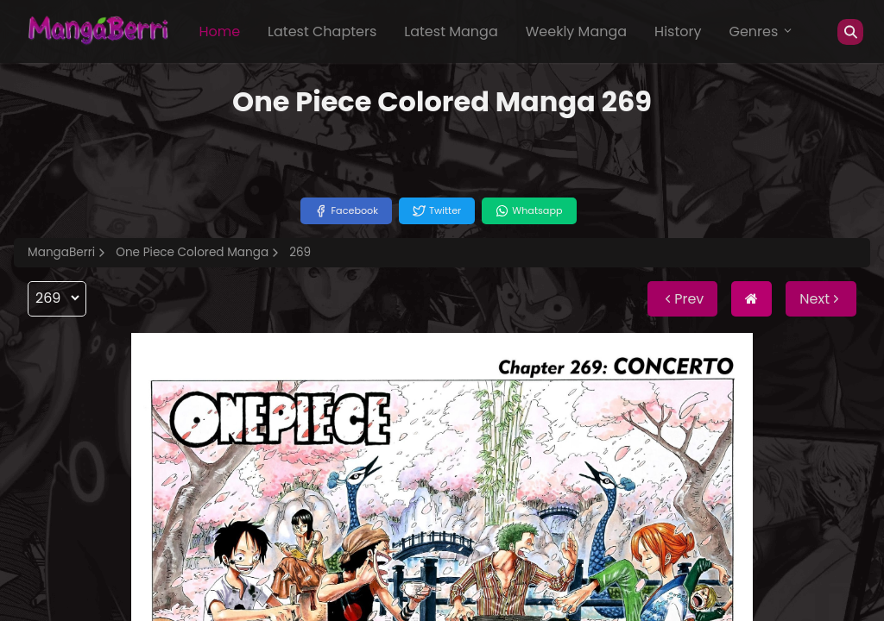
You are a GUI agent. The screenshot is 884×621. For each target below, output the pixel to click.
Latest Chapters (322, 31)
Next (821, 299)
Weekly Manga (576, 31)
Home (219, 31)
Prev (682, 299)
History (677, 31)
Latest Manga (450, 31)
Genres (761, 31)
